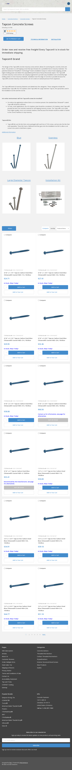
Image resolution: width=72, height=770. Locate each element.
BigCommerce (24, 762)
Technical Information (39, 39)
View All (4, 726)
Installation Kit (53, 180)
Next (44, 634)
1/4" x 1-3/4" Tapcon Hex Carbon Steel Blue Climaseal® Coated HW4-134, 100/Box (17, 541)
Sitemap (4, 687)
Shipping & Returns (8, 668)
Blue (19, 137)
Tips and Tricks (7, 682)
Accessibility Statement (9, 679)
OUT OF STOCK (53, 420)
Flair (10, 762)
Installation (56, 39)
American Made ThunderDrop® (12, 720)
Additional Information (9, 132)
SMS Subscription (7, 651)
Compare (45, 228)
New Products (41, 665)
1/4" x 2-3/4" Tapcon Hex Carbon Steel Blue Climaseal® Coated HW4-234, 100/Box (17, 608)
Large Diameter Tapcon (19, 180)
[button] (9, 228)
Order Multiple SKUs (8, 662)
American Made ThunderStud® (12, 706)
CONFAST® (5, 700)
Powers (4, 709)
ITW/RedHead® (7, 712)
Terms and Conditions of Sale (11, 673)
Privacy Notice (6, 670)
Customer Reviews (8, 659)
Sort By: (53, 228)
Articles (4, 654)
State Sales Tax (7, 665)
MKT (3, 714)
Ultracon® (5, 723)
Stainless (52, 137)
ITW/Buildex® (6, 717)
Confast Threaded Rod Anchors (47, 656)
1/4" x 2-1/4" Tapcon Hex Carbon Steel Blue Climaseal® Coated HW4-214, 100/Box (51, 541)
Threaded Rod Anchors (44, 654)
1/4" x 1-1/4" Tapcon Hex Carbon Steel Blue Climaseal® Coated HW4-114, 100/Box (51, 473)
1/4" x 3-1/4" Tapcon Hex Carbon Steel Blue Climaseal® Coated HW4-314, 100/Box (51, 608)
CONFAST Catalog (8, 685)
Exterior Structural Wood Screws (47, 662)
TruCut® (5, 703)
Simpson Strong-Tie (8, 697)
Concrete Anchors (42, 651)
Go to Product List (13, 39)
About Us (5, 656)
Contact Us (5, 676)
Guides (39, 668)
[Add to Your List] (19, 292)
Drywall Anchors (42, 659)
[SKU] (6, 287)
